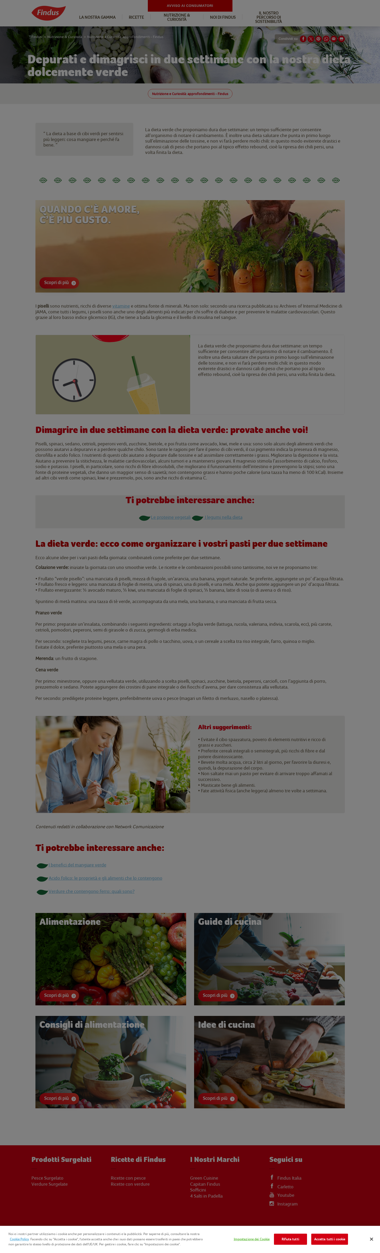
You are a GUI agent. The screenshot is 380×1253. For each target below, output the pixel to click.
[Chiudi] (371, 1239)
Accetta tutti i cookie (329, 1239)
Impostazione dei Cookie (252, 1239)
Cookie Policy (19, 1239)
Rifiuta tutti (290, 1239)
